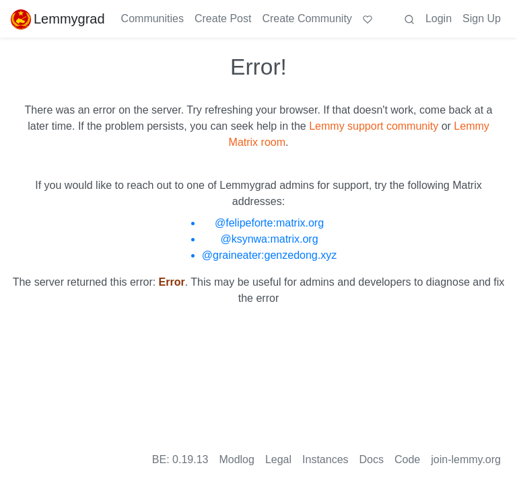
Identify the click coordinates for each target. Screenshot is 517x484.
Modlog (236, 459)
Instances (325, 459)
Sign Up (481, 18)
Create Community (306, 18)
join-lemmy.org (466, 459)
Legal (278, 459)
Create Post (223, 18)
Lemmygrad (58, 19)
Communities (152, 18)
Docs (371, 459)
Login (438, 18)
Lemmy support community (373, 126)
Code (407, 459)
